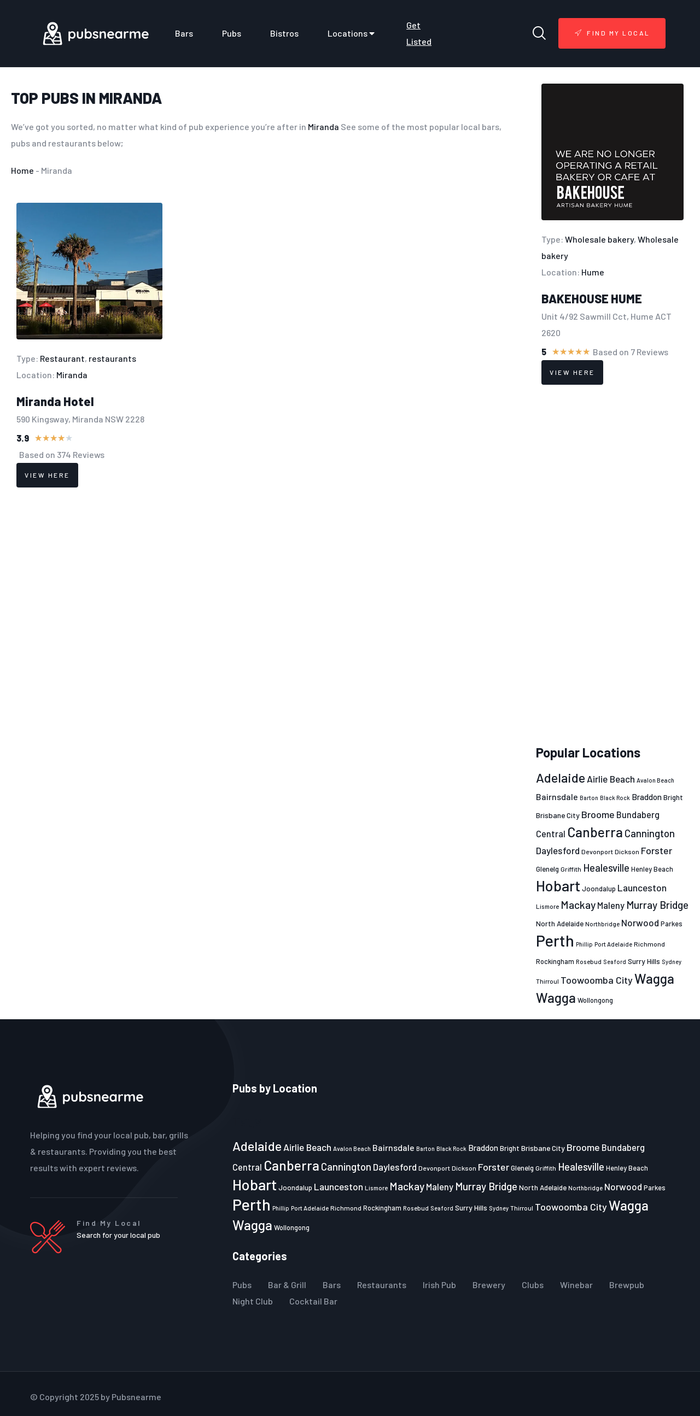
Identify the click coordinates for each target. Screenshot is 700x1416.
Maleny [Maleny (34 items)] (611, 905)
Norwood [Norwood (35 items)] (640, 922)
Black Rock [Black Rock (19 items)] (615, 797)
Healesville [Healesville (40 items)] (606, 868)
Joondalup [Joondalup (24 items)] (599, 888)
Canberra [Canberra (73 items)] (595, 832)
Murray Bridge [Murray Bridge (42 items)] (657, 904)
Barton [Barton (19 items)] (589, 797)
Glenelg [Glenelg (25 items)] (547, 869)
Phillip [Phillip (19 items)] (584, 944)
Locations (352, 33)
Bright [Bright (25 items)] (673, 797)
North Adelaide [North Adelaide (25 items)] (560, 923)
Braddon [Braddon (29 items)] (647, 797)
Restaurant (62, 358)
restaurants (112, 358)
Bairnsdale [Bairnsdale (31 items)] (557, 796)
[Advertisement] (612, 565)
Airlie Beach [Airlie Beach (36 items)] (611, 778)
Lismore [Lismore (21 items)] (547, 906)
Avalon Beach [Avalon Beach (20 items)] (655, 780)
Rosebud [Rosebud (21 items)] (589, 961)
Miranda (130, 98)
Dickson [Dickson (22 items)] (627, 851)
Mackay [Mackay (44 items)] (578, 904)
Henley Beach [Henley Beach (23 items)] (652, 869)
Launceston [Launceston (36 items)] (642, 887)
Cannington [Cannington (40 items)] (650, 833)
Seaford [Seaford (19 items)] (614, 961)
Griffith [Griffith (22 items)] (571, 869)
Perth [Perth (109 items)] (555, 940)
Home (22, 170)
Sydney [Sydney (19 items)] (671, 961)
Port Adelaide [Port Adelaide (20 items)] (613, 944)
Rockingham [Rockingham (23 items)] (555, 961)
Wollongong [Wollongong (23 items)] (595, 1000)
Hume (592, 272)
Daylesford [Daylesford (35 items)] (558, 850)
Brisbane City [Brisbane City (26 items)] (558, 815)
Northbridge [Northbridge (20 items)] (602, 923)
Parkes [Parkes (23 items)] (671, 923)
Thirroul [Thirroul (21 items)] (547, 981)
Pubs (231, 33)
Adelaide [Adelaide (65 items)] (560, 777)
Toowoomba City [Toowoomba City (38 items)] (597, 980)
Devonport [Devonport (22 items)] (597, 851)
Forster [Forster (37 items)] (656, 850)
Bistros (284, 33)
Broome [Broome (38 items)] (598, 814)
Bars (184, 33)
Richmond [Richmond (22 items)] (649, 944)
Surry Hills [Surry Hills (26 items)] (644, 961)
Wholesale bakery (599, 239)
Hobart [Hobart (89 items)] (558, 885)
